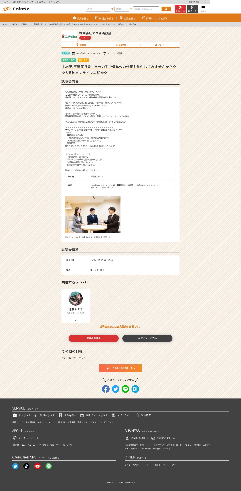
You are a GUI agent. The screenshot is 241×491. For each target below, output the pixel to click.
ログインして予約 (147, 338)
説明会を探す (44, 415)
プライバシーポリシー (65, 445)
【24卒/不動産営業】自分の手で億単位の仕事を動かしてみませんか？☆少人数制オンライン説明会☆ (86, 24)
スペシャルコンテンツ (46, 422)
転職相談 (71, 422)
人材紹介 (206, 445)
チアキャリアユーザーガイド (101, 422)
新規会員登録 (94, 338)
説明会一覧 (38, 24)
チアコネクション (132, 449)
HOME (5, 24)
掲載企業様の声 (131, 445)
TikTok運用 (146, 449)
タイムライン (121, 415)
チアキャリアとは (25, 438)
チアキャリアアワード (134, 465)
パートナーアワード (171, 465)
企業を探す (67, 415)
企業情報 (120, 45)
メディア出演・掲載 (45, 445)
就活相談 (61, 422)
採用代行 (166, 449)
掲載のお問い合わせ (165, 438)
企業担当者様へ (229, 2)
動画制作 (157, 449)
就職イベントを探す (93, 415)
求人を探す (21, 415)
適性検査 (143, 415)
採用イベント (145, 445)
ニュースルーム (28, 445)
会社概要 (16, 445)
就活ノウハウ (17, 422)
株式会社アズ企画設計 (20, 24)
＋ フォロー (85, 38)
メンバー (159, 45)
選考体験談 (30, 422)
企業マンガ (82, 422)
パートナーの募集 (153, 465)
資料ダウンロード (174, 445)
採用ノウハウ (159, 445)
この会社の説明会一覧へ (121, 368)
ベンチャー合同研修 (192, 445)
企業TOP (81, 45)
